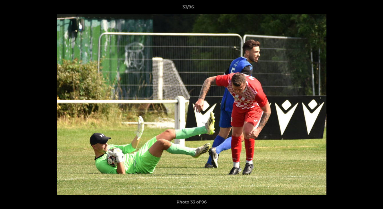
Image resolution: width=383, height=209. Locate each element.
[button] (358, 8)
